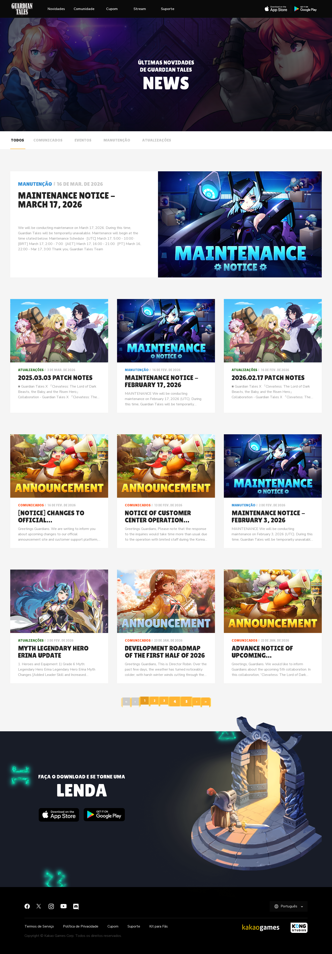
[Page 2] (154, 701)
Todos (17, 140)
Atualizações (156, 140)
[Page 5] (189, 701)
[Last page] (210, 701)
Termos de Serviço (39, 926)
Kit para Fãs (158, 926)
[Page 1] (143, 701)
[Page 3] (166, 701)
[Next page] (200, 701)
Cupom (112, 8)
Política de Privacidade (80, 926)
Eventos (83, 140)
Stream (140, 8)
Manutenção (116, 140)
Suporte (167, 8)
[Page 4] (177, 701)
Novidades (56, 8)
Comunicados (48, 140)
